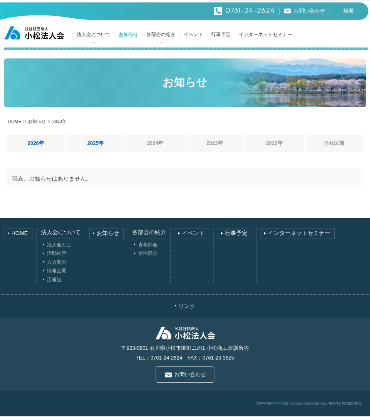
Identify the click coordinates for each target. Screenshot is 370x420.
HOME (14, 125)
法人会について (94, 38)
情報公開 (56, 274)
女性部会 (148, 257)
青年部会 (148, 248)
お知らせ (129, 38)
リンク (186, 310)
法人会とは (59, 248)
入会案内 (56, 265)
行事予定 (221, 38)
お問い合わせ (190, 378)
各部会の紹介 (161, 38)
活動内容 (56, 257)
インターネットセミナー (266, 38)
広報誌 (54, 283)
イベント (193, 38)
